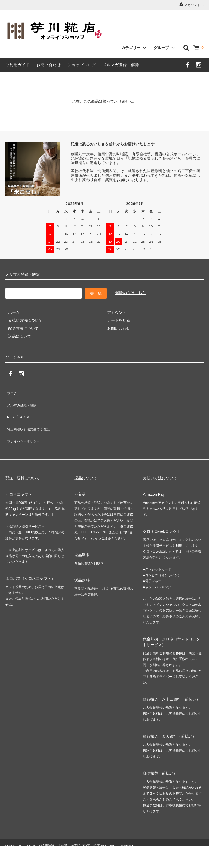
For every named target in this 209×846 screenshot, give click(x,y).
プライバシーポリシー (24, 423)
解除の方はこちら (130, 293)
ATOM (21, 407)
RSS (9, 407)
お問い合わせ (48, 65)
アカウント (192, 4)
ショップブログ (81, 65)
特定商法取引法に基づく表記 (30, 415)
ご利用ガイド (17, 65)
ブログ (11, 391)
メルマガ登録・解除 (121, 65)
